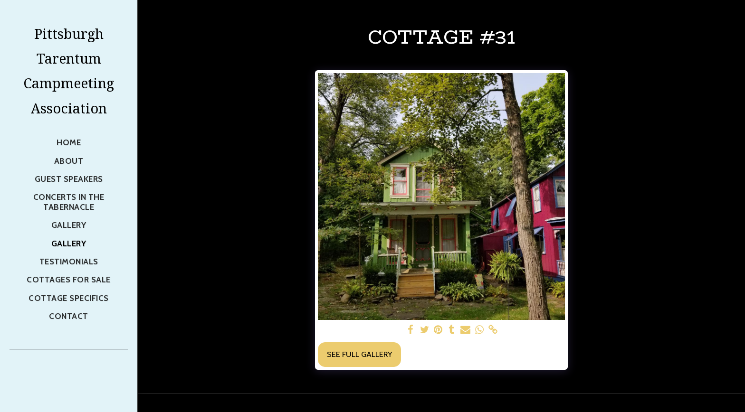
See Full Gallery (359, 354)
